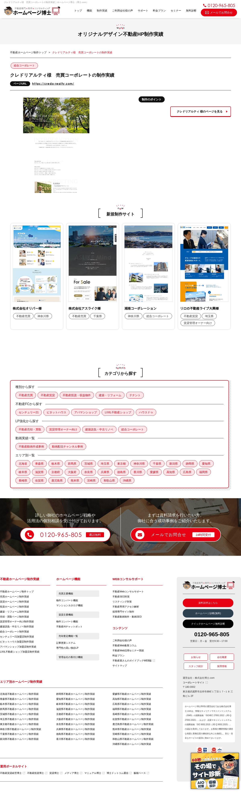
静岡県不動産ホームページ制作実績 (75, 694)
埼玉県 (105, 463)
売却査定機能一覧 (68, 636)
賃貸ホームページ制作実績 (14, 602)
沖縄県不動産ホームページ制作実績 (131, 744)
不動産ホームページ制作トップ (17, 592)
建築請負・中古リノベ (99, 429)
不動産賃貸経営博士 (12, 773)
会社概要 (222, 657)
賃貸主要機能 (66, 615)
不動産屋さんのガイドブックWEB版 (133, 661)
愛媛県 (154, 472)
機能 (89, 10)
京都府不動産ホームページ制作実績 (75, 714)
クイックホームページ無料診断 (208, 624)
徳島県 (121, 472)
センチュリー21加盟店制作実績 (17, 637)
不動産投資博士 (37, 773)
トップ (78, 10)
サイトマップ (119, 666)
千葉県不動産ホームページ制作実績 (19, 734)
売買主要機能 (66, 593)
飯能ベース (141, 773)
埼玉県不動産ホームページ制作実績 (19, 719)
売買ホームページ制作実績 (14, 597)
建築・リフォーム (110, 395)
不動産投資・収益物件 (77, 395)
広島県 (187, 472)
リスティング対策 (122, 602)
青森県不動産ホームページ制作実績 (19, 699)
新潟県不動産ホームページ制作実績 (19, 739)
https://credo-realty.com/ (53, 83)
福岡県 (204, 472)
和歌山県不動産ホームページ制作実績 (132, 739)
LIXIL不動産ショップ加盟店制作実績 (19, 652)
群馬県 (72, 463)
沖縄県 (127, 480)
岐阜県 (23, 472)
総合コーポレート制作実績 (14, 632)
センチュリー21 (29, 412)
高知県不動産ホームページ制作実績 (131, 699)
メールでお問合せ (219, 12)
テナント (135, 395)
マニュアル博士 (94, 773)
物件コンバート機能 (67, 600)
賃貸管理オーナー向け (63, 429)
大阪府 (72, 472)
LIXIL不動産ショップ (118, 412)
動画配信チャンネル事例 (67, 446)
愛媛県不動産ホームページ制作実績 (131, 694)
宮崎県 (91, 480)
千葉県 (157, 463)
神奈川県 (139, 463)
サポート (143, 10)
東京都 (121, 463)
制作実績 (102, 10)
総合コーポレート (24, 65)
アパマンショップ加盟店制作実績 (18, 647)
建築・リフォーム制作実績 (14, 612)
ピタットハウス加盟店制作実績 (17, 642)
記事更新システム (66, 643)
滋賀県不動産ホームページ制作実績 (75, 709)
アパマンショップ (86, 412)
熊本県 (75, 480)
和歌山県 (109, 480)
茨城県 (89, 463)
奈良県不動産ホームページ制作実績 (75, 724)
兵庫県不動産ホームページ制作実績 (75, 729)
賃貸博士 (55, 773)
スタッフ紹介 (196, 666)
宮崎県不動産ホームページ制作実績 (131, 734)
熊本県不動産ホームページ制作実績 (131, 729)
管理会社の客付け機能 (71, 657)
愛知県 (207, 463)
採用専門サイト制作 (123, 612)
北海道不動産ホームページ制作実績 (19, 694)
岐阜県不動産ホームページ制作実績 (75, 704)
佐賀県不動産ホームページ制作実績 (131, 719)
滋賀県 (39, 472)
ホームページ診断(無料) (208, 613)
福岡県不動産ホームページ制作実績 (131, 709)
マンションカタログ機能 (69, 605)
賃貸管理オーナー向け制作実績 (17, 622)
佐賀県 (39, 480)
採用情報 (222, 666)
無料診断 (191, 10)
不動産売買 (26, 395)
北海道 (23, 463)
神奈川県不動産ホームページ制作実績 (20, 729)
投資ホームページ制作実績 (14, 607)
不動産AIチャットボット (69, 627)
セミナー (176, 10)
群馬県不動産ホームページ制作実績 (19, 709)
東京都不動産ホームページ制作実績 (19, 724)
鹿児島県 (57, 480)
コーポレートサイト (195, 682)
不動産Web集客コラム (124, 646)
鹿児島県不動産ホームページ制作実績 (132, 724)
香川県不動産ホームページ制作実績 (75, 739)
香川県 (138, 472)
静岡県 (190, 463)
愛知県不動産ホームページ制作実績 (75, 699)
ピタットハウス (56, 412)
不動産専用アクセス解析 (125, 607)
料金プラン (159, 10)
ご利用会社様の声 (122, 10)
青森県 (39, 463)
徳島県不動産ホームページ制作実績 (75, 734)
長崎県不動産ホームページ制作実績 (131, 714)
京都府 (56, 472)
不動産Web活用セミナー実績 (128, 651)
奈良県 (89, 472)
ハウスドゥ (146, 412)
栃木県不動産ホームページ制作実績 (19, 704)
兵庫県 (105, 472)
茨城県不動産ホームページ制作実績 (19, 714)
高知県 (171, 472)
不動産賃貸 (48, 395)
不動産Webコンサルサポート (128, 592)
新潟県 (174, 463)
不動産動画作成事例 (31, 446)
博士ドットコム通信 (119, 773)
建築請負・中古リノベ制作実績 (17, 627)
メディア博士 (73, 773)
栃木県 (56, 463)
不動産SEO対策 (121, 597)
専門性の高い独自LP (67, 648)
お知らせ (196, 657)
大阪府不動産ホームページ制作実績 (75, 719)
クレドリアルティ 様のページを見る (200, 111)
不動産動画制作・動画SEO (127, 617)
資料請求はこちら (208, 603)
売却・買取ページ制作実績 (14, 617)
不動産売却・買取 (30, 429)
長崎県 (23, 480)
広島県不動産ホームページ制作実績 (131, 704)
